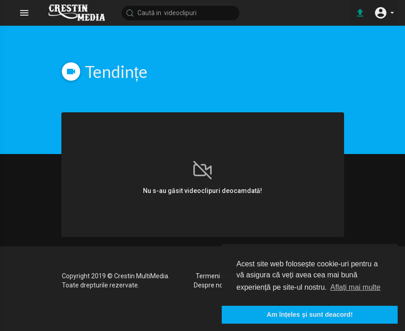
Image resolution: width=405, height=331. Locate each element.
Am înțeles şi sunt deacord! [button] (310, 314)
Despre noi (209, 285)
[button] (384, 13)
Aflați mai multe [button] (355, 287)
